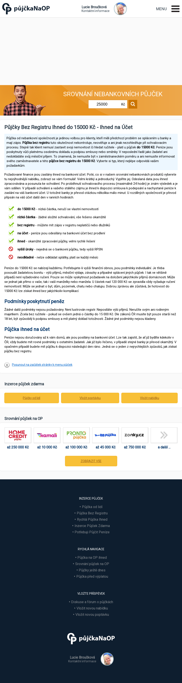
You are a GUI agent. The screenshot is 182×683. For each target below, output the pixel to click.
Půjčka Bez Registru (92, 513)
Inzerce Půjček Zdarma (92, 526)
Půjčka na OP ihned (92, 557)
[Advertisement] (91, 50)
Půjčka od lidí (92, 507)
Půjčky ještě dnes (92, 570)
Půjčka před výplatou (92, 576)
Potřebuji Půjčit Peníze (92, 532)
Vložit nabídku (149, 398)
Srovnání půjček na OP (92, 564)
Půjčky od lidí (31, 398)
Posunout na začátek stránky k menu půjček (42, 364)
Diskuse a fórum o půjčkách (92, 602)
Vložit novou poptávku (92, 615)
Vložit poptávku (90, 398)
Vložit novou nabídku (92, 608)
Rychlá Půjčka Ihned (92, 519)
